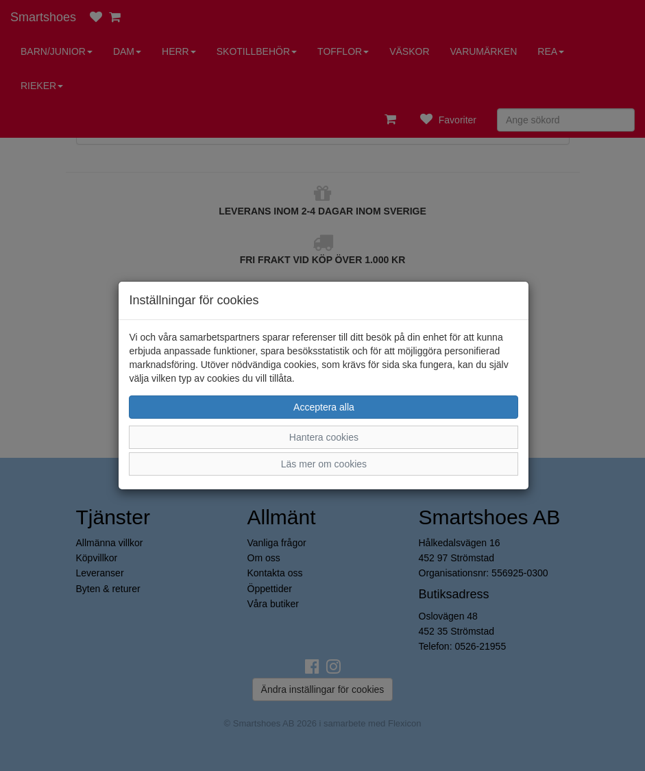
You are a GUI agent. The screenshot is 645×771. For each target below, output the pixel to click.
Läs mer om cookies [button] (324, 463)
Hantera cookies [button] (323, 437)
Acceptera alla (323, 407)
